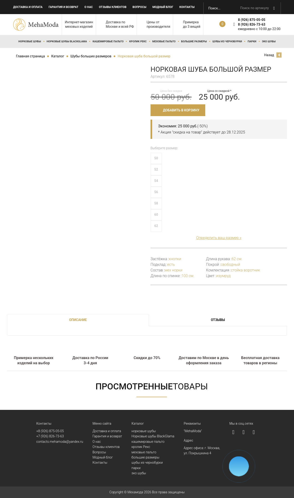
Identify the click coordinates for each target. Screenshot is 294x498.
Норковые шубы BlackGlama (67, 41)
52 (156, 169)
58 (156, 203)
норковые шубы (29, 41)
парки (252, 41)
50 (156, 158)
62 (156, 226)
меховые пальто (164, 41)
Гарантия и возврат (63, 7)
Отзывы (218, 320)
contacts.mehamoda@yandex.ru (59, 441)
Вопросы (139, 7)
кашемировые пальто (108, 41)
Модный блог (162, 7)
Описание (78, 320)
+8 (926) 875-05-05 (50, 431)
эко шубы (269, 41)
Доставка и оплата (28, 7)
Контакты (187, 7)
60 (156, 214)
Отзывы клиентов (112, 7)
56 (156, 192)
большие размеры (194, 41)
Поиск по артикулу (254, 8)
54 (156, 181)
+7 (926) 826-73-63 (50, 436)
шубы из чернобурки (227, 41)
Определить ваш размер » (218, 237)
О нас (89, 7)
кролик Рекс (138, 41)
